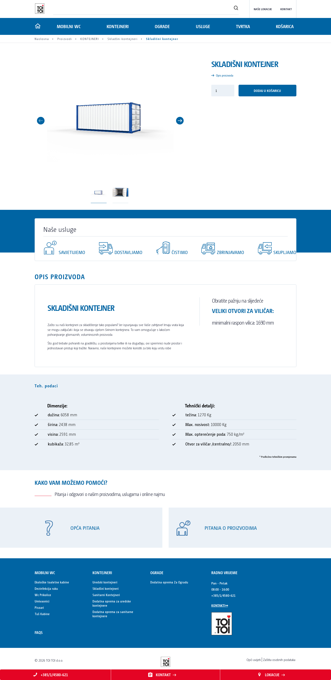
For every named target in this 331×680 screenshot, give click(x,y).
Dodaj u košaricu (267, 90)
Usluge (202, 26)
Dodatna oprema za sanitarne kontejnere (112, 614)
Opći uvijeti (254, 659)
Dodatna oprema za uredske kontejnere (111, 603)
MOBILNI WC (68, 26)
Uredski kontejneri (104, 582)
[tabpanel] (165, 426)
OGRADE (161, 26)
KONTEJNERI (117, 26)
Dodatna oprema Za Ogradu (169, 582)
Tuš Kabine (42, 614)
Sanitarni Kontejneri (106, 595)
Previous (41, 120)
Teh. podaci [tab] (46, 385)
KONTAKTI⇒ (219, 605)
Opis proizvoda (222, 75)
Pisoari (39, 607)
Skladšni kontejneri (105, 588)
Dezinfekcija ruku (46, 588)
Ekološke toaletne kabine (52, 582)
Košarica (285, 26)
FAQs (39, 632)
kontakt (286, 9)
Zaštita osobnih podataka (279, 659)
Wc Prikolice (43, 595)
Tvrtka (243, 26)
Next (180, 120)
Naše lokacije (263, 9)
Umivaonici (42, 601)
